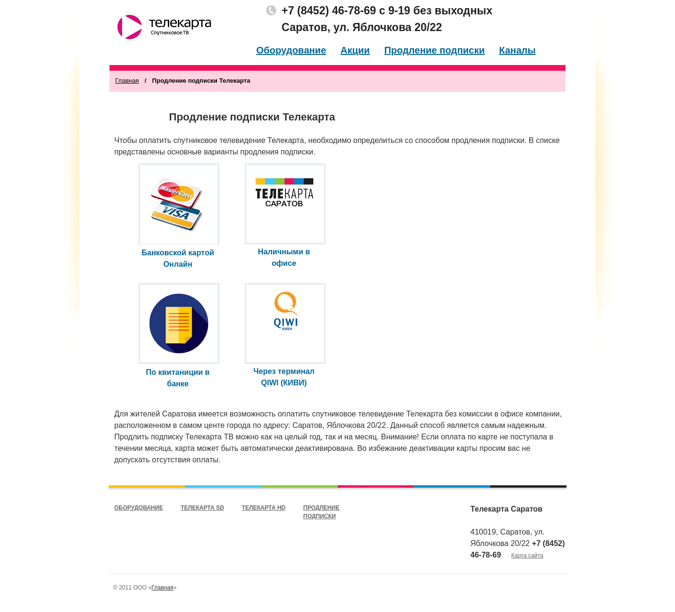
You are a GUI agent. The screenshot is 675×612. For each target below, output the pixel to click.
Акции (355, 50)
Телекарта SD (202, 507)
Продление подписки (434, 50)
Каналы (517, 50)
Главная (127, 80)
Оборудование (291, 50)
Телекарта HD (264, 507)
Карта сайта (528, 555)
